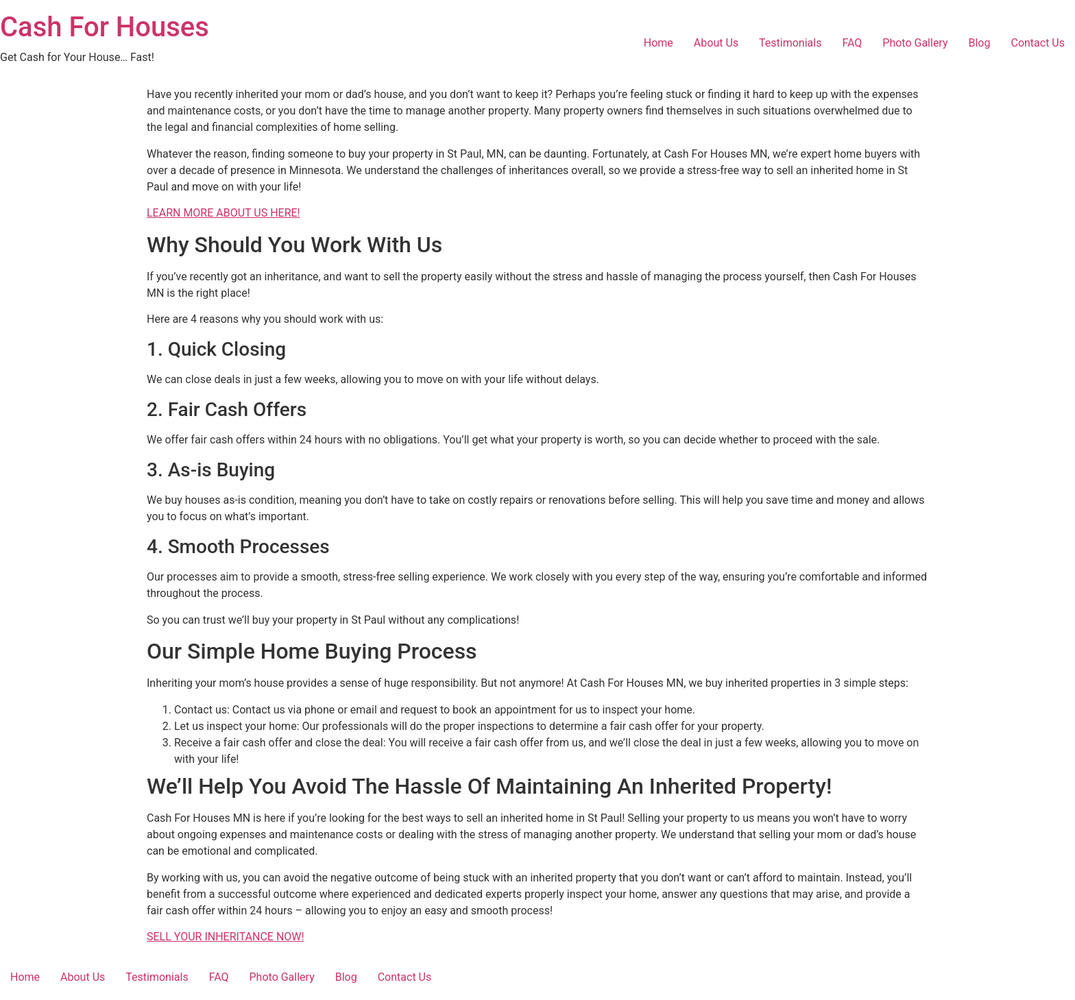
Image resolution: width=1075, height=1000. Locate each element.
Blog (980, 42)
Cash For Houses (104, 27)
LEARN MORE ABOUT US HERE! (223, 212)
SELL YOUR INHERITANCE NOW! (225, 936)
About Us (716, 42)
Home (658, 42)
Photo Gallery (914, 42)
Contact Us (1038, 42)
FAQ (852, 42)
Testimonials (790, 42)
